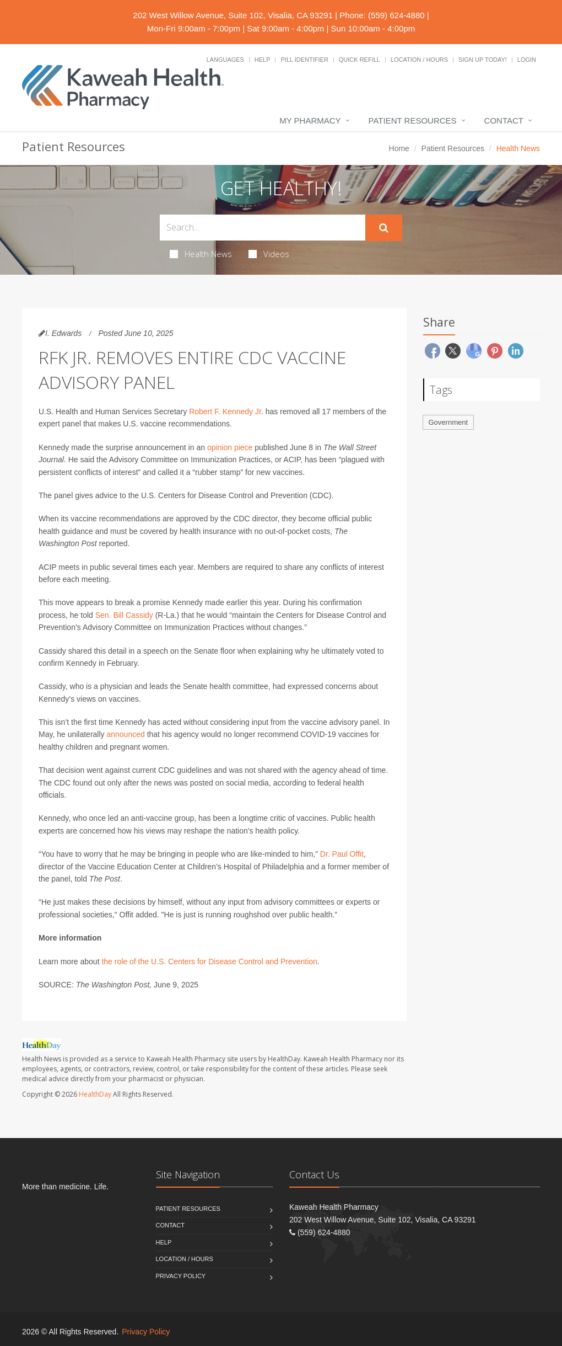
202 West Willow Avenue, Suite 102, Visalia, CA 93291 (233, 15)
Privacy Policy (181, 1276)
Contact (503, 120)
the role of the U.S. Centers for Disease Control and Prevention (209, 961)
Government (448, 422)
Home (399, 148)
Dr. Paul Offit (342, 854)
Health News (201, 253)
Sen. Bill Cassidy (124, 615)
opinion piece (230, 447)
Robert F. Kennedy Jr (225, 411)
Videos (268, 253)
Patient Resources (413, 120)
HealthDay (95, 1094)
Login (526, 59)
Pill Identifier (304, 59)
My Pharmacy (310, 120)
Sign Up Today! (482, 59)
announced (125, 734)
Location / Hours (419, 59)
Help (263, 59)
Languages (225, 59)
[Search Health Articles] (262, 228)
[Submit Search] (383, 228)
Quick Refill (359, 59)
